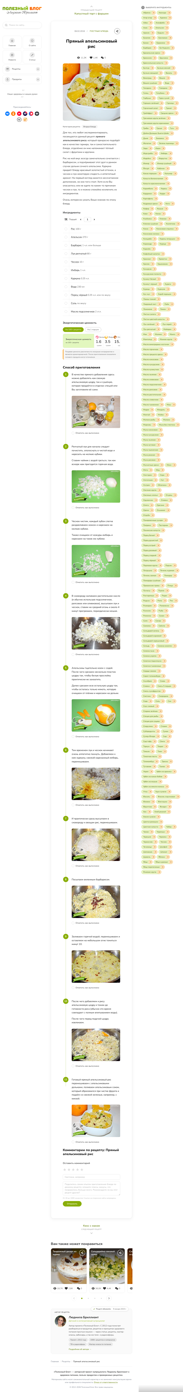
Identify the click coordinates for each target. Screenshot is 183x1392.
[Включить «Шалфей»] (165, 847)
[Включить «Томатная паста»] (151, 756)
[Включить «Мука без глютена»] (168, 425)
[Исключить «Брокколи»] (155, 58)
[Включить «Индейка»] (148, 158)
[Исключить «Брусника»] (171, 58)
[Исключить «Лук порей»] (175, 324)
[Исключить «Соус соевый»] (157, 706)
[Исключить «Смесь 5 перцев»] (174, 686)
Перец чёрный (79, 295)
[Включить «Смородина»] (165, 696)
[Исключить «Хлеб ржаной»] (169, 812)
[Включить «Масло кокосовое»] (152, 359)
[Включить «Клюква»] (165, 219)
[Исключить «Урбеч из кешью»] (160, 782)
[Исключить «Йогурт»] (152, 168)
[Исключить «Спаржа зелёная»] (161, 711)
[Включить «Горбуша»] (148, 98)
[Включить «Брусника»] (165, 58)
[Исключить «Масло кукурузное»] (163, 364)
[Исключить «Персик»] (175, 565)
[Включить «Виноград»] (149, 78)
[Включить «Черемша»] (162, 832)
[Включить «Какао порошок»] (151, 173)
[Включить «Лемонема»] (149, 309)
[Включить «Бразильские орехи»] (153, 53)
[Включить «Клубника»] (149, 219)
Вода (74, 286)
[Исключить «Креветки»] (170, 259)
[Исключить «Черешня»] (154, 837)
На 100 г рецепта (73, 329)
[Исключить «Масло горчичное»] (161, 349)
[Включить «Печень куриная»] (168, 570)
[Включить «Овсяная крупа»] (151, 490)
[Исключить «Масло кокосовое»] (161, 359)
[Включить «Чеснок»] (165, 842)
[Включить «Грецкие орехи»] (169, 113)
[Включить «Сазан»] (163, 616)
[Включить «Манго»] (174, 334)
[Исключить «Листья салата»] (159, 314)
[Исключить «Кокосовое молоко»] (162, 234)
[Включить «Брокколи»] (149, 58)
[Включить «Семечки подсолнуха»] (154, 661)
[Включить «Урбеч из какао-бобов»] (154, 776)
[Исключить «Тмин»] (165, 751)
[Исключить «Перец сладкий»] (159, 555)
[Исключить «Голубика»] (167, 93)
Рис (73, 229)
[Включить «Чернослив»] (149, 842)
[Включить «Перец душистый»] (152, 540)
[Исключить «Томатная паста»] (160, 756)
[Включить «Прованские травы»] (153, 586)
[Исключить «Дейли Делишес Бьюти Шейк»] (172, 133)
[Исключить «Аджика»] (170, 18)
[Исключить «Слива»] (168, 681)
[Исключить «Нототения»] (156, 480)
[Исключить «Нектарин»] (155, 475)
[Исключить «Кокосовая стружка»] (177, 229)
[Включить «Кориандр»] (149, 244)
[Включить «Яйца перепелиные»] (153, 867)
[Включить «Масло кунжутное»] (152, 369)
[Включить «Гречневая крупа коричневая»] (157, 123)
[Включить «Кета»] (169, 204)
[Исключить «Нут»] (167, 480)
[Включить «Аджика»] (165, 18)
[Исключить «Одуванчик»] (156, 500)
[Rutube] (25, 113)
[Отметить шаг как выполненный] (96, 433)
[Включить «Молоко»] (168, 420)
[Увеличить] (94, 219)
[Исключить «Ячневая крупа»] (159, 872)
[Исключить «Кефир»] (152, 209)
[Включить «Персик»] (170, 565)
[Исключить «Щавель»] (154, 857)
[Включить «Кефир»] (147, 209)
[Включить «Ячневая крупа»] (151, 872)
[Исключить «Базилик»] (154, 38)
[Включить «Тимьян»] (148, 751)
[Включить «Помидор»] (169, 575)
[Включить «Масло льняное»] (151, 374)
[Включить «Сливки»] (148, 686)
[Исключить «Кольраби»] (155, 239)
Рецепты (66, 1361)
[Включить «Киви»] (147, 214)
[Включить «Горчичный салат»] (152, 108)
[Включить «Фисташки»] (164, 802)
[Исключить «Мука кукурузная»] (162, 435)
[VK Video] (31, 113)
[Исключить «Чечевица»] (155, 847)
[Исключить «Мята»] (151, 470)
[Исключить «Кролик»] (153, 264)
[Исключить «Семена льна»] (157, 651)
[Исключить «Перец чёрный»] (159, 560)
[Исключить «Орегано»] (167, 505)
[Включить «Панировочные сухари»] (154, 520)
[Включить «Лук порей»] (169, 324)
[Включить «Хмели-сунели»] (151, 817)
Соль (74, 303)
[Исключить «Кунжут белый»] (159, 279)
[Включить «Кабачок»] (162, 168)
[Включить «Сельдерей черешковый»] (155, 641)
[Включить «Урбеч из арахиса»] (165, 771)
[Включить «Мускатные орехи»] (152, 465)
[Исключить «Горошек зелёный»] (162, 103)
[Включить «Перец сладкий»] (151, 555)
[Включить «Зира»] (147, 148)
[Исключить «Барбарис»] (155, 48)
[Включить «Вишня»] (163, 78)
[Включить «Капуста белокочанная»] (154, 178)
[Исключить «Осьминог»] (168, 510)
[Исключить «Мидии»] (152, 410)
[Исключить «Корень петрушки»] (178, 239)
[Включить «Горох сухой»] (165, 98)
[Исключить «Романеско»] (172, 606)
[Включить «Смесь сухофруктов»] (153, 691)
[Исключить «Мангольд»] (155, 339)
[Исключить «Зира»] (151, 148)
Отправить (72, 1203)
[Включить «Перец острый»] (151, 545)
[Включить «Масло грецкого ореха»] (154, 354)
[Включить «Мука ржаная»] (150, 455)
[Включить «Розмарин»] (149, 606)
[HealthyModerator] (25, 119)
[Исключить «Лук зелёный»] (158, 324)
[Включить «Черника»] (164, 837)
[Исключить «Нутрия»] (153, 485)
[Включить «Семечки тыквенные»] (153, 666)
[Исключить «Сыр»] (170, 736)
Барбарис (76, 245)
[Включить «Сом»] (171, 701)
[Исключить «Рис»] (176, 601)
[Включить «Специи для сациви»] (153, 721)
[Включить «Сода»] (147, 701)
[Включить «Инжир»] (147, 163)
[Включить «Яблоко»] (163, 857)
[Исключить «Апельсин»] (167, 28)
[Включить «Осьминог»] (162, 510)
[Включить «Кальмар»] (170, 173)
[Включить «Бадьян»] (162, 33)
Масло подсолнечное (83, 311)
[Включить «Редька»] (148, 601)
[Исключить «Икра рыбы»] (156, 153)
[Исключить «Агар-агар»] (155, 18)
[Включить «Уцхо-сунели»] (162, 792)
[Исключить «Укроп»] (151, 771)
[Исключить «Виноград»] (154, 78)
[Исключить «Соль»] (163, 701)
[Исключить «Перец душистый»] (161, 540)
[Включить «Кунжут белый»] (151, 279)
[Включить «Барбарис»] (149, 48)
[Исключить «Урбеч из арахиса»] (175, 771)
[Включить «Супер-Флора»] (150, 736)
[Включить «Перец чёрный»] (151, 560)
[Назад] (74, 1298)
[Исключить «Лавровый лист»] (159, 304)
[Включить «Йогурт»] (147, 168)
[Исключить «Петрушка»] (155, 570)
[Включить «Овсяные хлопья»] (152, 495)
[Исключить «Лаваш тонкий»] (159, 299)
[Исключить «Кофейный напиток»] (163, 254)
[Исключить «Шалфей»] (170, 847)
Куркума (75, 278)
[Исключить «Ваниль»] (175, 73)
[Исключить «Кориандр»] (155, 244)
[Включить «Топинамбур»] (150, 761)
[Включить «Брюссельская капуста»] (154, 63)
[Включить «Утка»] (147, 792)
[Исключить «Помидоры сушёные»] (164, 580)
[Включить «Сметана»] (148, 696)
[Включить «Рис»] (173, 601)
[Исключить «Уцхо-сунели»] (169, 792)
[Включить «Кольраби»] (149, 239)
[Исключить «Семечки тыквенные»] (164, 666)
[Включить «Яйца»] (147, 862)
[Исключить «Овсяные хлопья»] (161, 495)
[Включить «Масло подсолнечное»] (154, 385)
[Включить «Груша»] (161, 128)
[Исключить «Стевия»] (170, 726)
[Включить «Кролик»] (148, 264)
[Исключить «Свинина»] (154, 626)
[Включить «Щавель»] (148, 857)
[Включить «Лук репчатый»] (151, 329)
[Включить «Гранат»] (170, 108)
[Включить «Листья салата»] (151, 314)
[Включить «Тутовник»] (149, 766)
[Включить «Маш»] (170, 405)
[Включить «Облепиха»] (164, 485)
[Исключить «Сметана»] (154, 696)
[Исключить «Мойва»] (167, 415)
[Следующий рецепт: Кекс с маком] (91, 1229)
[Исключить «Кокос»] (151, 229)
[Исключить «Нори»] (167, 475)
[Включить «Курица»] (148, 289)
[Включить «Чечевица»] (149, 847)
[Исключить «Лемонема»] (155, 309)
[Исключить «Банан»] (152, 43)
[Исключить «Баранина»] (168, 43)
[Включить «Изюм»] (160, 148)
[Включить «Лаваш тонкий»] (151, 299)
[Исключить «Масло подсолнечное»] (165, 385)
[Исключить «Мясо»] (174, 465)
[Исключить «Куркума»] (168, 289)
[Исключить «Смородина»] (171, 696)
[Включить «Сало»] (147, 621)
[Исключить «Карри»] (168, 194)
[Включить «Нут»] (164, 480)
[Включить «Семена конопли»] (166, 646)
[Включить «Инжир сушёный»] (165, 163)
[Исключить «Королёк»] (154, 249)
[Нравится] (94, 57)
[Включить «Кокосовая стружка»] (166, 229)
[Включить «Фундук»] (165, 807)
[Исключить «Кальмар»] (175, 173)
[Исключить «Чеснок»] (170, 842)
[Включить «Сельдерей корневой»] (154, 636)
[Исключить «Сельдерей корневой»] (164, 636)
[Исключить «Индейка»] (154, 158)
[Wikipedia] (19, 119)
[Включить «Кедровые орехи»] (152, 204)
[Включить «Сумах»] (167, 731)
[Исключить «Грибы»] (152, 128)
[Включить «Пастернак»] (165, 525)
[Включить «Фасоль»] (148, 797)
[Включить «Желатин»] (148, 143)
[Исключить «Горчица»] (177, 103)
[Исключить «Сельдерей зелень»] (162, 631)
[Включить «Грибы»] (147, 128)
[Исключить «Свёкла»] (168, 626)
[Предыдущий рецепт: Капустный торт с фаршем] (91, 10)
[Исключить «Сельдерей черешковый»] (167, 641)
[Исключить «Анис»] (151, 28)
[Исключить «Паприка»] (154, 525)
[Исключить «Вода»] (172, 83)
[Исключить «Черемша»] (168, 832)
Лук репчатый (78, 253)
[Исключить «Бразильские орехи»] (163, 53)
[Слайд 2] (88, 1298)
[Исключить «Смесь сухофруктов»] (164, 691)
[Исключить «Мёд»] (163, 470)
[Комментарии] (103, 57)
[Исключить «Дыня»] (151, 138)
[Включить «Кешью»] (161, 209)
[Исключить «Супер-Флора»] (158, 736)
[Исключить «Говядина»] (170, 88)
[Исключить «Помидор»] (175, 575)
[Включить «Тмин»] (161, 751)
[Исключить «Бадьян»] (167, 33)
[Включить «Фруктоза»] (149, 807)
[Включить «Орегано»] (162, 505)
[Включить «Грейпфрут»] (149, 113)
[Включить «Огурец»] (170, 495)
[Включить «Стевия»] (165, 726)
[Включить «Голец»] (147, 93)
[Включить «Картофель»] (149, 199)
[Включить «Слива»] (164, 681)
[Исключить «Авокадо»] (169, 13)
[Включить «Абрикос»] (148, 13)
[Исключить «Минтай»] (153, 415)
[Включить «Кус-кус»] (148, 294)
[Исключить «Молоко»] (173, 420)
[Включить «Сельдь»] (148, 646)
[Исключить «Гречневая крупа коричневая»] (172, 123)
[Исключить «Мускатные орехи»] (162, 465)
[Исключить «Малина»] (165, 334)
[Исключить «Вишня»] (168, 78)
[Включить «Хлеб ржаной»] (162, 812)
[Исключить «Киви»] (151, 214)
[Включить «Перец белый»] (150, 535)
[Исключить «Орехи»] (152, 510)
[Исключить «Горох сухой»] (172, 98)
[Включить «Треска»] (166, 761)
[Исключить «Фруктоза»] (155, 807)
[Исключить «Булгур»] (152, 68)
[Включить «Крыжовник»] (164, 264)
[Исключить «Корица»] (169, 244)
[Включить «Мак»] (146, 334)
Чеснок (75, 262)
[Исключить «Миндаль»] (168, 410)
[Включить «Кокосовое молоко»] (153, 234)
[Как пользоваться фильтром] (143, 7)
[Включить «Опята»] (147, 505)
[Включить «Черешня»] (148, 837)
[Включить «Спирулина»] (149, 726)
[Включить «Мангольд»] (149, 339)
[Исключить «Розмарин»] (155, 606)
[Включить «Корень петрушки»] (169, 239)
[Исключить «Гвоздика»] (154, 88)
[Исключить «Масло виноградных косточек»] (172, 344)
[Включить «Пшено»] (162, 591)
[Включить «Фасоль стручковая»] (168, 797)
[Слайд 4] (101, 1298)
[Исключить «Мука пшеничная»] (161, 450)
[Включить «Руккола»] (148, 611)
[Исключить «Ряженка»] (154, 616)
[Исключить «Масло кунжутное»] (162, 369)
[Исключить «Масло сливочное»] (161, 400)
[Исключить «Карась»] (170, 189)
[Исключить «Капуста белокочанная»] (166, 178)
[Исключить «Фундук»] (170, 807)
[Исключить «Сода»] (151, 701)
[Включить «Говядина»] (165, 88)
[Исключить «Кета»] (173, 204)
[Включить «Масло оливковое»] (152, 379)
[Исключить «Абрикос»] (154, 13)
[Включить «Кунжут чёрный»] (151, 284)
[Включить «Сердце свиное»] (151, 671)
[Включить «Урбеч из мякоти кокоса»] (155, 787)
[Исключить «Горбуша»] (154, 98)
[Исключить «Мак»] (150, 334)
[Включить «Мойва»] (162, 415)
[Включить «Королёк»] (148, 249)
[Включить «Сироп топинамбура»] (153, 676)
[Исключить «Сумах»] (171, 731)
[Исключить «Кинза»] (164, 214)
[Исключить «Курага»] (174, 284)
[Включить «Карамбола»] (149, 189)
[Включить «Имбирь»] (166, 153)
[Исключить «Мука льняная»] (159, 440)
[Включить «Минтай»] (148, 415)
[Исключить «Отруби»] (153, 515)
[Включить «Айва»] (147, 23)
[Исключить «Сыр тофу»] (155, 741)
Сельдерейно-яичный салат (103, 1253)
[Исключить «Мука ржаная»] (158, 455)
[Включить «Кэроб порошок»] (166, 294)
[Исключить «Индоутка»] (170, 158)
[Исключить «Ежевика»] (167, 138)
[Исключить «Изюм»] (163, 148)
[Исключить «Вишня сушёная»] (160, 83)
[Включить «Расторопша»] (150, 596)
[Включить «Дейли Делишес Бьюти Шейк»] (157, 133)
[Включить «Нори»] (164, 475)
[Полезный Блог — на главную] (22, 10)
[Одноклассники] (13, 113)
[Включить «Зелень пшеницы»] (168, 143)
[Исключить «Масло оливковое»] (162, 379)
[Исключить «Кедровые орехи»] (161, 204)
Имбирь (75, 270)
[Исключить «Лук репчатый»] (159, 329)
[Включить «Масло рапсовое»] (152, 390)
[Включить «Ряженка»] (148, 616)
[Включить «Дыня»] (147, 138)
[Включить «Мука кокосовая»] (152, 430)
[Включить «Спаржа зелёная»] (152, 711)
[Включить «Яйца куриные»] (163, 862)
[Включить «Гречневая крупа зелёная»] (156, 118)
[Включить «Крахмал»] (148, 259)
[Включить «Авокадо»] (164, 13)
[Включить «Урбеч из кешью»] (151, 782)
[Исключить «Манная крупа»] (175, 339)
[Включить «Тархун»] (148, 746)
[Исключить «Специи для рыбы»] (161, 716)
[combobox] (23, 25)
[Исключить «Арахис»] (153, 33)
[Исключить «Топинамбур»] (157, 761)
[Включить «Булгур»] (147, 68)
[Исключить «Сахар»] (164, 621)
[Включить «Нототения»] (149, 480)
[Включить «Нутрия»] (148, 485)
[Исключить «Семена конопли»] (175, 646)
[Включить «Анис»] (147, 28)
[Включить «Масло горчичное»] (152, 349)
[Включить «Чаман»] (147, 832)
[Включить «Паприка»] (148, 525)
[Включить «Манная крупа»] (167, 339)
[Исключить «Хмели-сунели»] (159, 817)
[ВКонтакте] (7, 113)
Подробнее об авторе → (80, 1349)
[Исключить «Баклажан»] (170, 38)
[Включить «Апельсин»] (161, 28)
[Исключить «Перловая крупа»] (160, 565)
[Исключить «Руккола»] (154, 611)
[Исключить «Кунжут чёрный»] (160, 284)
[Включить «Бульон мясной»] (165, 68)
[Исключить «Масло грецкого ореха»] (166, 354)
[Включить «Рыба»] (162, 611)
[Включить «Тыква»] (163, 766)
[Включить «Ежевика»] (161, 138)
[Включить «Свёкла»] (163, 626)
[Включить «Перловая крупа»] (152, 565)
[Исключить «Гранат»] (175, 108)
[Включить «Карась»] (165, 189)
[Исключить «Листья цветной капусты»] (168, 319)
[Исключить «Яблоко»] (168, 857)
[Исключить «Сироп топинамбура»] (163, 676)
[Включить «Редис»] (166, 596)
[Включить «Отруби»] (148, 515)
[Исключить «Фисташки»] (170, 802)
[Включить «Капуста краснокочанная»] (155, 184)
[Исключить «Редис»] (170, 596)
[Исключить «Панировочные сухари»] (166, 520)
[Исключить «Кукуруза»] (155, 269)
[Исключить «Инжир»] (152, 163)
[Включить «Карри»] (164, 194)
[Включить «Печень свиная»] (151, 575)
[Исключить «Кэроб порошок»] (174, 294)
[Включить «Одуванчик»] (149, 500)
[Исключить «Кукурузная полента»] (164, 274)
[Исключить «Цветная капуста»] (161, 827)
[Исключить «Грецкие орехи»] (176, 113)
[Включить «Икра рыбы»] (149, 153)
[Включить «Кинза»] (160, 214)
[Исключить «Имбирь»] (171, 153)
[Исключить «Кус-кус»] (153, 294)
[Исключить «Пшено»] (167, 591)
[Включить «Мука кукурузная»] (152, 435)
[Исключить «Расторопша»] (157, 596)
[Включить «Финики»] (148, 802)
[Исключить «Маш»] (174, 405)
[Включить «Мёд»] (159, 470)
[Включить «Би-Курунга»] (166, 48)
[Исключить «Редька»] (153, 601)
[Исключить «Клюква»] (169, 219)
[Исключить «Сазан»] (167, 616)
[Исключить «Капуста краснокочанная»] (168, 184)
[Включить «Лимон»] (164, 309)
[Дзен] (37, 113)
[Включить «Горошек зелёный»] (152, 103)
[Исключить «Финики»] (153, 802)
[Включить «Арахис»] (148, 33)
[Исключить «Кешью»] (166, 209)
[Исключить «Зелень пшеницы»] (177, 143)
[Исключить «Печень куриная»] (177, 570)
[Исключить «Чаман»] (152, 832)
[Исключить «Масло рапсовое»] (160, 390)
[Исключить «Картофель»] (156, 199)
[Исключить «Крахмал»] (154, 259)
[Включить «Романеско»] (166, 606)
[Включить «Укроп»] (147, 771)
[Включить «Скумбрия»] (149, 681)
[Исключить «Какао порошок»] (160, 173)
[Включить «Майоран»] (169, 329)
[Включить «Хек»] (146, 812)
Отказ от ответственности (106, 1382)
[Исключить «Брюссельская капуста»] (166, 63)
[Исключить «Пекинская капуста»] (163, 530)
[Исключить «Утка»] (150, 792)
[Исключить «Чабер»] (175, 827)
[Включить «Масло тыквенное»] (152, 405)
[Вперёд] (109, 1298)
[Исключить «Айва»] (151, 23)
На (93, 329)
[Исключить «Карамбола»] (156, 189)
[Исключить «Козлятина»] (178, 224)
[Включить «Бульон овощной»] (152, 73)
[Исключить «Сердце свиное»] (159, 671)
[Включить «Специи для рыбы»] (152, 716)
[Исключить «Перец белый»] (158, 535)
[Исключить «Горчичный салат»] (161, 108)
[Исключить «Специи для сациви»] (163, 721)
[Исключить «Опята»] (152, 505)
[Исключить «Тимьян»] (153, 751)
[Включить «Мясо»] (170, 465)
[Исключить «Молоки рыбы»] (158, 420)
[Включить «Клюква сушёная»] (152, 224)
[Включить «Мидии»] (147, 410)
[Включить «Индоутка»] (164, 158)
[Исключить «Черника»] (169, 837)
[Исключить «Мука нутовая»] (159, 445)
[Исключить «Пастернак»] (171, 525)
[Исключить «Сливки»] (153, 686)
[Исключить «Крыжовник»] (171, 264)
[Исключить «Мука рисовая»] (159, 460)
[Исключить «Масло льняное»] (160, 374)
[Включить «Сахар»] (160, 621)
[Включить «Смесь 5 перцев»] (166, 686)
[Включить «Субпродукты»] (150, 731)
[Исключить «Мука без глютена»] (178, 425)
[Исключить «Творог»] (166, 746)
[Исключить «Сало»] (151, 621)
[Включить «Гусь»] (173, 128)
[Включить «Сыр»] (166, 736)
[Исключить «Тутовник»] (154, 766)
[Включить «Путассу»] (148, 591)
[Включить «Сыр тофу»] (149, 741)
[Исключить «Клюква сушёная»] (161, 224)
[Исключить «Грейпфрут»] (156, 113)
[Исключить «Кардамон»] (155, 194)
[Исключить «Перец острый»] (158, 545)
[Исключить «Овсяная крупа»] (159, 490)
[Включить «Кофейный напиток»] (153, 254)
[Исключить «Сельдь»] (153, 646)
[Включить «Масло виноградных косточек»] (157, 344)
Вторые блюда (89, 126)
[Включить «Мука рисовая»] (151, 460)
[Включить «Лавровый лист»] (151, 304)
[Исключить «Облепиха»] (169, 485)
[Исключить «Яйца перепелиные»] (163, 867)
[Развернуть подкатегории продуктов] (38, 79)
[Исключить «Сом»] (174, 701)
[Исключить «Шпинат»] (170, 852)
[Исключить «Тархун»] (152, 746)
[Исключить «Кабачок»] (168, 168)
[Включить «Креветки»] (164, 259)
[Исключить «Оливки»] (171, 500)
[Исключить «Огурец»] (175, 495)
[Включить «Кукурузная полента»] (153, 274)
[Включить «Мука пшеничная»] (152, 450)
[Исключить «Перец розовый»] (160, 550)
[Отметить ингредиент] (66, 228)
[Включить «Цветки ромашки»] (152, 822)
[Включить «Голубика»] (162, 93)
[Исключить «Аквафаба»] (168, 23)
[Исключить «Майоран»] (174, 329)
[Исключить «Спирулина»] (156, 726)
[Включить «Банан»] (147, 43)
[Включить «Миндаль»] (162, 410)
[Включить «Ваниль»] (170, 73)
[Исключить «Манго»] (178, 334)
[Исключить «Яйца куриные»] (171, 862)
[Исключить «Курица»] (153, 289)
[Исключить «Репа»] (165, 601)
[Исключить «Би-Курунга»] (173, 48)
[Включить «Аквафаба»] (162, 23)
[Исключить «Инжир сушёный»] (174, 163)
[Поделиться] (117, 31)
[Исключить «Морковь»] (154, 425)
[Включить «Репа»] (161, 601)
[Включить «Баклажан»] (165, 38)
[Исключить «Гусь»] (177, 128)
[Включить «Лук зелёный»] (150, 324)
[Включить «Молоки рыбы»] (150, 420)
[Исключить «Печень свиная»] (159, 575)
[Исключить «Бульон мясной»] (173, 68)
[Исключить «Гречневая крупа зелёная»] (169, 118)
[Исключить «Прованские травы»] (163, 586)
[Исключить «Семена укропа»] (159, 656)
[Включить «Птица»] (172, 586)
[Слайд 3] (95, 1298)
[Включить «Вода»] (168, 83)
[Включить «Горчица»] (172, 103)
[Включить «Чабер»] (170, 827)
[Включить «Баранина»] (162, 43)
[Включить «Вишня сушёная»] (151, 83)
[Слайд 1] (81, 1298)
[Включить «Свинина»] (148, 626)
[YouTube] (19, 113)
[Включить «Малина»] (160, 334)
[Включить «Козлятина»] (172, 224)
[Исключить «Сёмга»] (168, 741)
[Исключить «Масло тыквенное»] (162, 405)
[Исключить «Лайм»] (172, 304)
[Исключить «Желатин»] (154, 143)
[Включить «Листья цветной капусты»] (155, 319)
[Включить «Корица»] (164, 244)
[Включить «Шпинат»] (165, 852)
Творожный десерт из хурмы (64, 1253)
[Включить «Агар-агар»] (149, 18)
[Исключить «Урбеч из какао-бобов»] (165, 776)
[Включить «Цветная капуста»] (152, 827)
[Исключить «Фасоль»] (153, 797)
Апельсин (76, 237)
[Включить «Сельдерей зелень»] (152, 631)
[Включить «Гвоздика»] (148, 88)
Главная (55, 1361)
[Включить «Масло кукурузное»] (153, 364)
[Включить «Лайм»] (168, 304)
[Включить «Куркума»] (163, 289)
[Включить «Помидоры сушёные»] (153, 580)
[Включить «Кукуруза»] (149, 269)
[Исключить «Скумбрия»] (155, 681)
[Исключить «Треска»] (171, 761)
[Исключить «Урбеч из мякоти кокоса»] (167, 787)
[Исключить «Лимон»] (169, 309)
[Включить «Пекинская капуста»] (153, 530)
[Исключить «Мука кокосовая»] (161, 430)
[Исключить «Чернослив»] (156, 842)
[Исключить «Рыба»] (166, 611)
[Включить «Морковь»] (148, 425)
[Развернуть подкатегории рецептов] (38, 69)
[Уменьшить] (80, 219)
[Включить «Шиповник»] (149, 852)
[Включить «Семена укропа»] (151, 656)
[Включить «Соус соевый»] (150, 706)
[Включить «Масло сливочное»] (152, 400)
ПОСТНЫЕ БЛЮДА (99, 31)
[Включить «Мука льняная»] (151, 440)
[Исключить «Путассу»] (153, 591)
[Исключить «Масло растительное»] (164, 395)
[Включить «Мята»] (147, 470)
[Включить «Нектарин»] (149, 475)
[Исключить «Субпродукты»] (158, 731)
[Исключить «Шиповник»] (155, 852)
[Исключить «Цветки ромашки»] (161, 822)
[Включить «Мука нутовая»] (151, 445)
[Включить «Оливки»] (166, 500)
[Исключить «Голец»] (151, 93)
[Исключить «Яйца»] (151, 862)
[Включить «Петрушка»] (149, 570)
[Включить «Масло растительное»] (153, 395)
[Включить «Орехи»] (147, 510)
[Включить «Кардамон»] (149, 194)
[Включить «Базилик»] (148, 38)
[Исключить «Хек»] (150, 812)
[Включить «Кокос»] (147, 229)
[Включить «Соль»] (159, 701)
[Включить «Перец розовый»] (151, 550)
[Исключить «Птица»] (176, 586)
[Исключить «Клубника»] (155, 219)
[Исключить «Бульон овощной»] (161, 73)
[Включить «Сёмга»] (164, 741)
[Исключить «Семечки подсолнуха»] (164, 661)
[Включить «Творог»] (162, 746)
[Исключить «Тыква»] (168, 766)
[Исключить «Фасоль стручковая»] (178, 797)
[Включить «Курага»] (169, 284)
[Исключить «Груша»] (165, 128)
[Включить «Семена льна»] (150, 651)
